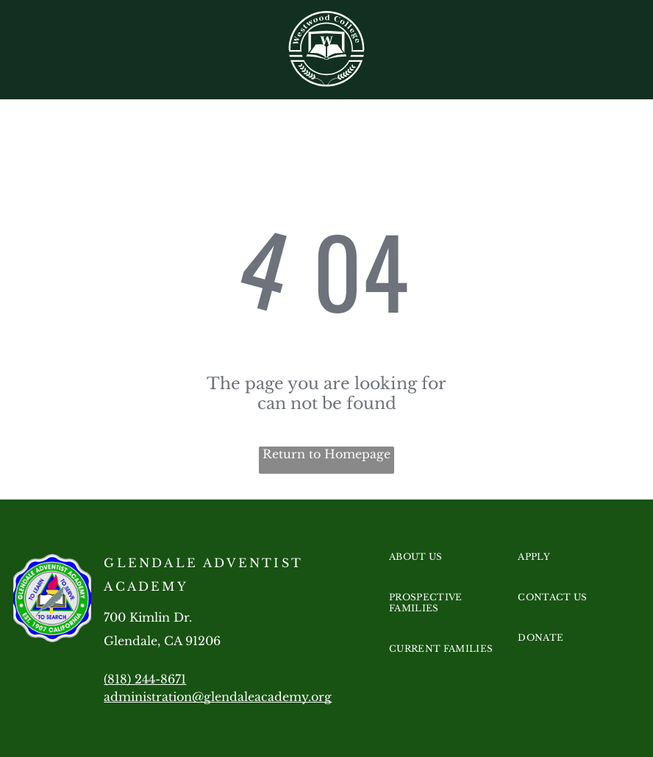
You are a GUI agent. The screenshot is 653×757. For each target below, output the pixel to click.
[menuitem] (445, 571)
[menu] (621, 54)
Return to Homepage (326, 454)
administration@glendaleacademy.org (218, 696)
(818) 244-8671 (145, 679)
